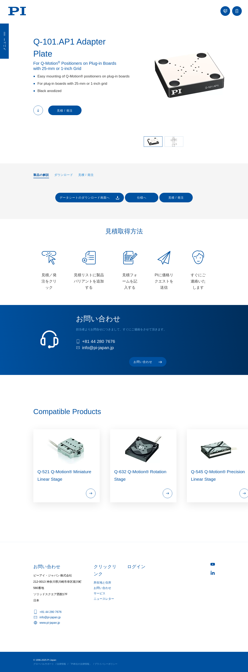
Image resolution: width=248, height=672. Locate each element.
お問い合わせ (102, 588)
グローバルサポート (43, 664)
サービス (99, 593)
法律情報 (61, 664)
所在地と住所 (102, 582)
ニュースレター (104, 598)
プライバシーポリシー (105, 664)
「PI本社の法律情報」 (80, 664)
